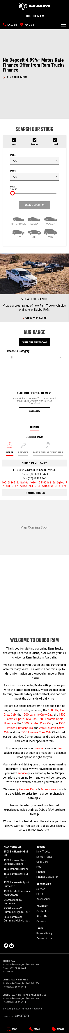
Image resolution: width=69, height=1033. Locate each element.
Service (40, 889)
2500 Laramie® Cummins (13, 901)
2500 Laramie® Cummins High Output (17, 910)
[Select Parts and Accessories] (48, 449)
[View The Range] (34, 288)
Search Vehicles (34, 205)
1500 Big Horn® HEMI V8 (16, 853)
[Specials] (57, 1029)
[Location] (9, 449)
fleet (59, 748)
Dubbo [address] (34, 427)
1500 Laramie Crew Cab (37, 714)
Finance (40, 871)
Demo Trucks (44, 856)
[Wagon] (51, 220)
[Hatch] (18, 220)
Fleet (39, 866)
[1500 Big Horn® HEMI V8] (34, 389)
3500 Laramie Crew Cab (36, 732)
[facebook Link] (6, 945)
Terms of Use (44, 938)
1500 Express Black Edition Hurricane (15, 862)
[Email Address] (34, 484)
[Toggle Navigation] (63, 24)
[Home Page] (34, 6)
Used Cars (42, 861)
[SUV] (18, 233)
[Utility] (34, 233)
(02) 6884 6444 (39, 474)
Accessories (48, 789)
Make (34, 159)
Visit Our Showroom (34, 342)
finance (38, 748)
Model (34, 175)
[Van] (51, 233)
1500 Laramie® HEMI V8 (16, 875)
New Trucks (43, 851)
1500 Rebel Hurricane (16, 869)
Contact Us (42, 911)
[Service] (34, 1029)
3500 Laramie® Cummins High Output (17, 918)
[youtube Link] (11, 945)
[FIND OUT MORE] (15, 76)
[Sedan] (34, 220)
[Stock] (11, 1029)
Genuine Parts (28, 789)
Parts (39, 894)
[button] (34, 68)
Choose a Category (34, 355)
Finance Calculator (47, 876)
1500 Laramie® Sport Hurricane (16, 884)
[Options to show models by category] (34, 357)
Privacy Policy (44, 933)
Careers (41, 921)
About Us (41, 916)
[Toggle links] (16, 1016)
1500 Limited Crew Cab (37, 723)
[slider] (12, 193)
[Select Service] (23, 449)
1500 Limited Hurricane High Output (17, 893)
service (22, 773)
